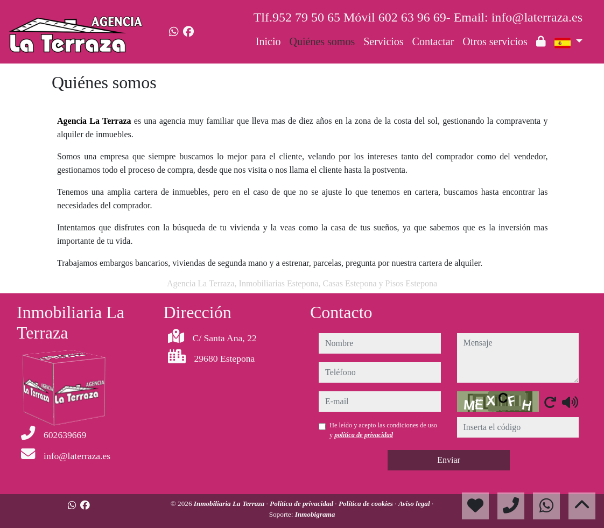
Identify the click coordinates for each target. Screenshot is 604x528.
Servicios (383, 41)
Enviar (448, 459)
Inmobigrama (315, 514)
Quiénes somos (322, 41)
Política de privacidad (302, 503)
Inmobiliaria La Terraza (230, 503)
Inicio (268, 41)
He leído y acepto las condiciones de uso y (383, 430)
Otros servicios (495, 41)
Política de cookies (367, 503)
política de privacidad (363, 435)
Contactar (433, 41)
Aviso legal (415, 503)
